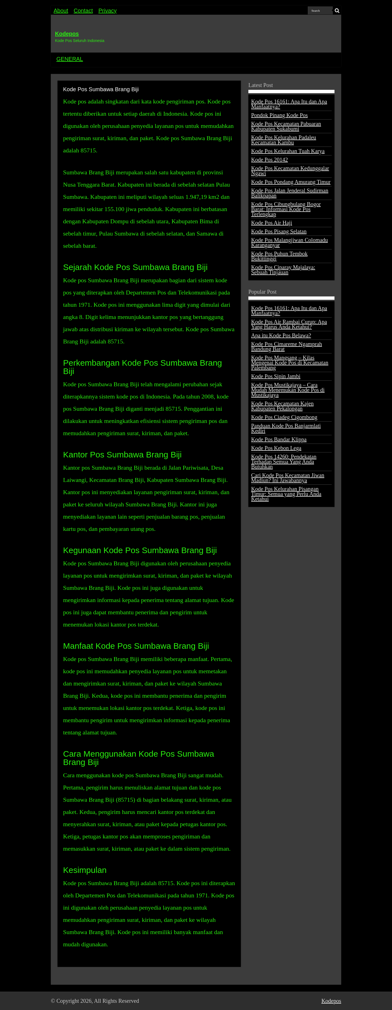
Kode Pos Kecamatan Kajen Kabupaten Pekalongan (282, 406)
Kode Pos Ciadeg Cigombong (284, 417)
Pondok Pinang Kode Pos (279, 115)
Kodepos (67, 34)
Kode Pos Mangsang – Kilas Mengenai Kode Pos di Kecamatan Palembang (289, 363)
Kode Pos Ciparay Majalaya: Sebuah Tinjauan (283, 269)
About (61, 11)
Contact (83, 11)
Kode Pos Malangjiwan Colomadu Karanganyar (289, 242)
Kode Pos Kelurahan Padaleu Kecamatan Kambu (283, 139)
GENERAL (69, 59)
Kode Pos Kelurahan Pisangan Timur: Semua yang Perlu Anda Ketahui (286, 494)
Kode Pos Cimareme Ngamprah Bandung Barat (286, 346)
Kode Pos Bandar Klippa (278, 439)
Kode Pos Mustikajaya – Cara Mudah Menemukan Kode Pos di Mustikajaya (287, 390)
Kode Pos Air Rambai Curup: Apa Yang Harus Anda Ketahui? (289, 324)
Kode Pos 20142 (269, 160)
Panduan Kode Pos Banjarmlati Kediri (286, 428)
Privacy (107, 11)
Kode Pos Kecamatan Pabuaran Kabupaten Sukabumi (286, 126)
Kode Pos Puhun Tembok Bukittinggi (279, 256)
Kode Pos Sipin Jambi (275, 376)
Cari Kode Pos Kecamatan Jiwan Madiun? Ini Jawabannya (287, 477)
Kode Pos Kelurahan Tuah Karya (287, 151)
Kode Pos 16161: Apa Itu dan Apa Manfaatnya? (289, 104)
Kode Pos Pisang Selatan (278, 231)
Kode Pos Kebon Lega (276, 448)
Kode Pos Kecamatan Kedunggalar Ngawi (290, 170)
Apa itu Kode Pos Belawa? (281, 335)
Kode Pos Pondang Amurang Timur (291, 182)
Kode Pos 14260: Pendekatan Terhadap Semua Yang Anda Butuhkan (283, 462)
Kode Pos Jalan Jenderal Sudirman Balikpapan (289, 193)
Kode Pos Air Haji (271, 223)
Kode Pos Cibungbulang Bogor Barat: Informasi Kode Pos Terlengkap (286, 209)
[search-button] (337, 10)
